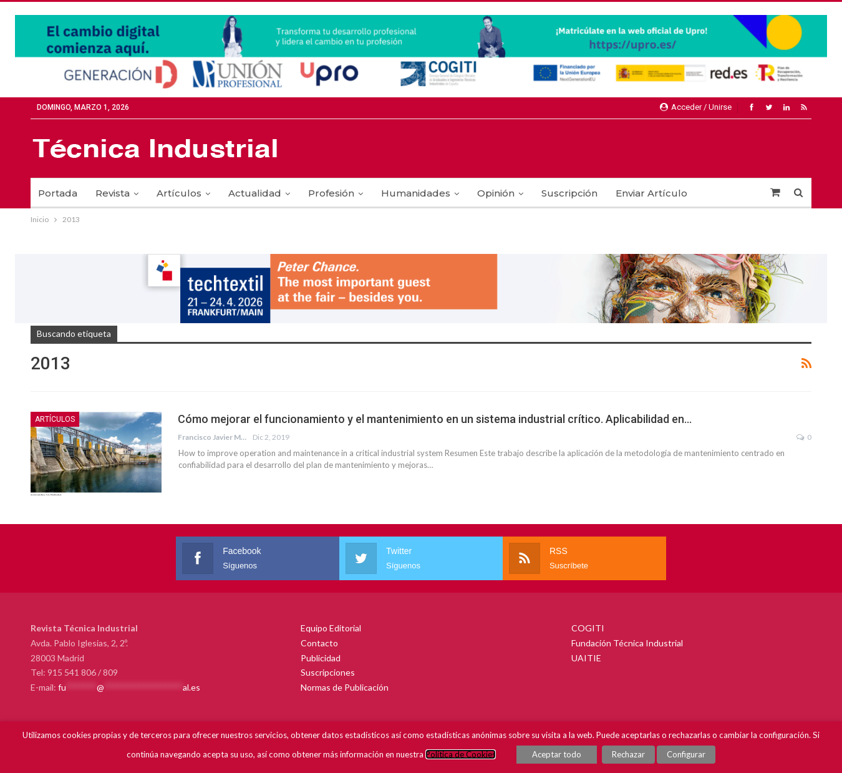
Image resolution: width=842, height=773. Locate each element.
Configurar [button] (686, 754)
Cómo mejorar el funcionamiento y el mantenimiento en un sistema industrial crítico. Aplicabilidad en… (435, 418)
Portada (57, 193)
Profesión (331, 193)
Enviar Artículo (651, 193)
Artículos (179, 193)
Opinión (496, 193)
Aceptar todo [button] (556, 754)
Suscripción (569, 193)
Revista (112, 193)
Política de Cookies (460, 754)
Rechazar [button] (628, 754)
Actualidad (254, 193)
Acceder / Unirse (696, 107)
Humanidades (415, 193)
